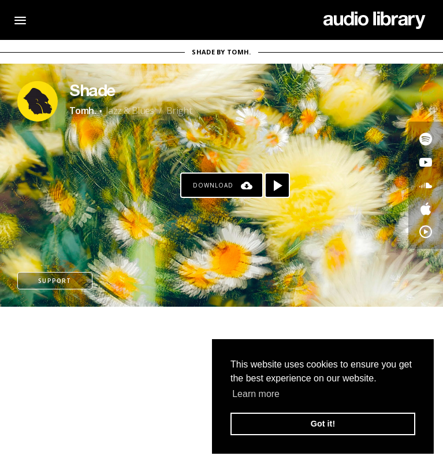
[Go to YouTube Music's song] (425, 231)
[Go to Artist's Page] (37, 101)
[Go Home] (374, 20)
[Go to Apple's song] (425, 208)
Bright (179, 110)
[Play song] (277, 185)
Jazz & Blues (130, 110)
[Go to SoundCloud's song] (425, 185)
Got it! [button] (323, 423)
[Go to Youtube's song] (425, 162)
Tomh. (82, 110)
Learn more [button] (256, 394)
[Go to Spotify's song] (425, 138)
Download (213, 185)
